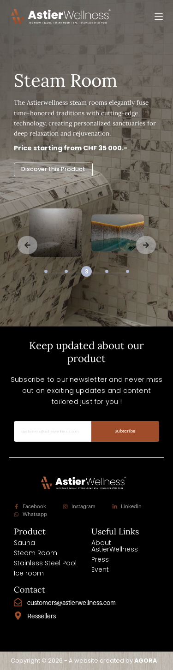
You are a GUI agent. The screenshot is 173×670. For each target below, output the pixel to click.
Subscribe (125, 431)
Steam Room (35, 552)
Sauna (24, 542)
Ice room (29, 573)
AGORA (145, 660)
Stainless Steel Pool (45, 563)
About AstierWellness (114, 546)
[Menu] (159, 16)
